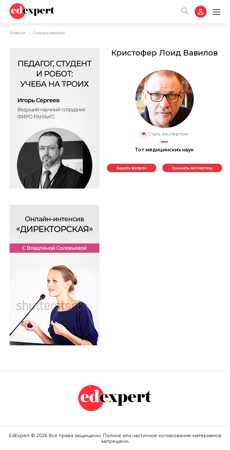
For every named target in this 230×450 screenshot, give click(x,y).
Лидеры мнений (49, 32)
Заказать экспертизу (192, 168)
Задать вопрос (131, 168)
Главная (18, 32)
